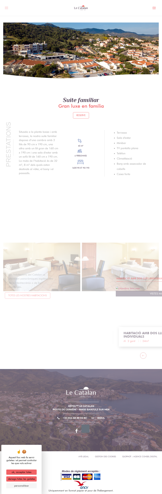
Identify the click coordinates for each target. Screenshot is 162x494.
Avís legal (83, 456)
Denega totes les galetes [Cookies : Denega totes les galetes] (21, 478)
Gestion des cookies (105, 456)
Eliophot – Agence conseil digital (139, 456)
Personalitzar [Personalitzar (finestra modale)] (21, 485)
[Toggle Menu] (7, 8)
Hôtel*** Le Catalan (81, 406)
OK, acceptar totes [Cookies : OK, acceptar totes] (21, 472)
